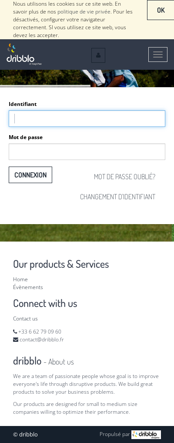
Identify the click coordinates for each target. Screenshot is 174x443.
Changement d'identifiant (117, 196)
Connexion (30, 174)
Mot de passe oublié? (124, 176)
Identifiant (23, 104)
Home (20, 279)
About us (61, 361)
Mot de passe (26, 137)
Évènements (28, 287)
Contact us (25, 318)
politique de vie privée (83, 11)
